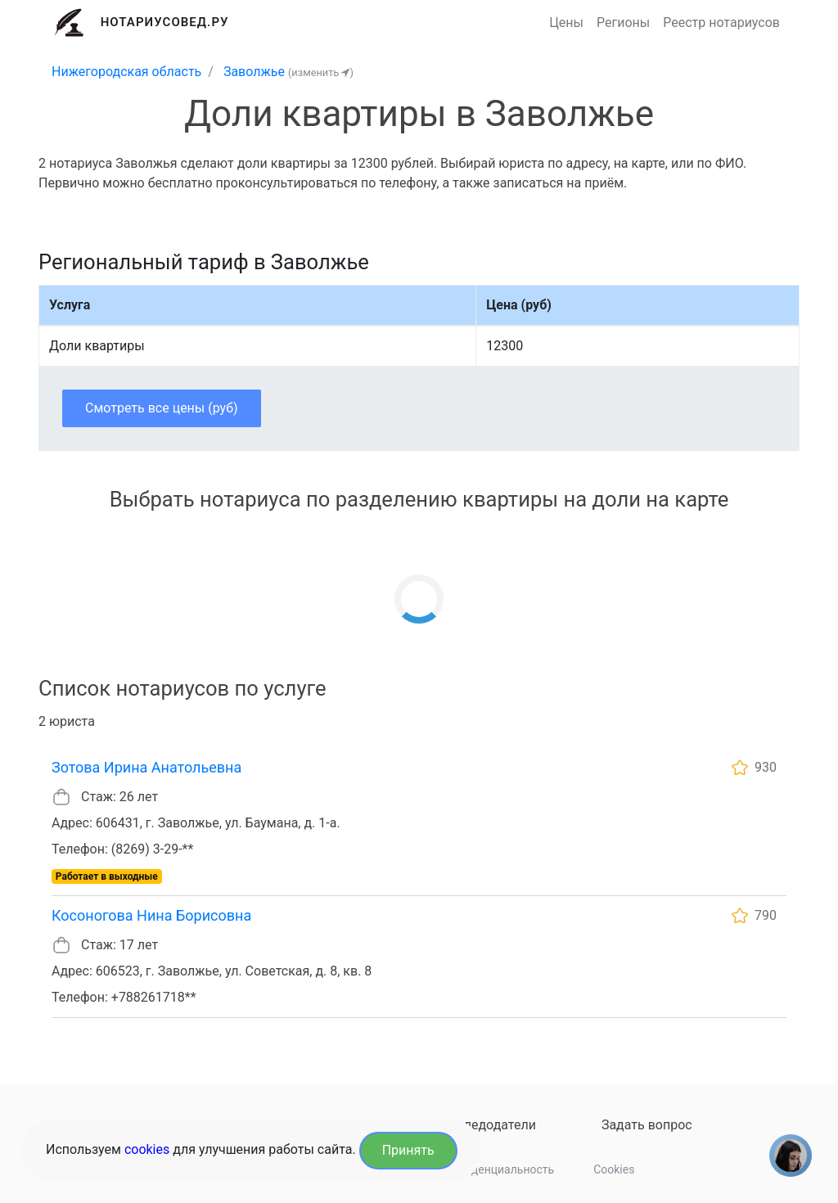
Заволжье (254, 71)
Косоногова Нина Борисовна (151, 915)
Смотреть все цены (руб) (161, 408)
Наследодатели (488, 1125)
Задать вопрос (646, 1125)
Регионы (623, 22)
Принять (408, 1150)
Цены (566, 22)
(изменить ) (321, 72)
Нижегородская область (126, 71)
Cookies (613, 1169)
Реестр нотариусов (721, 22)
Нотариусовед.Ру (165, 22)
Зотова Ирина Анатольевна (146, 767)
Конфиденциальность (495, 1169)
